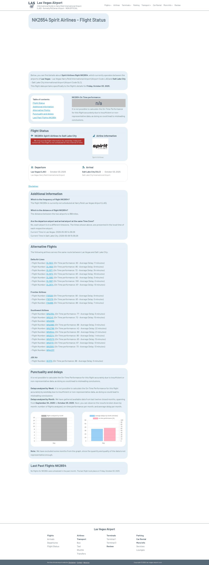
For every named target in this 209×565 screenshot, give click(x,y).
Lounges (140, 550)
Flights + (107, 5)
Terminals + (126, 5)
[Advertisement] (104, 50)
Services (140, 546)
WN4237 (50, 350)
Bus (79, 542)
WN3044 (50, 332)
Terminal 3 (111, 542)
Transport (81, 539)
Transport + (146, 5)
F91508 (49, 295)
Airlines (116, 5)
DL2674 (49, 284)
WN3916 (50, 346)
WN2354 (50, 313)
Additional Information (43, 106)
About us (86, 562)
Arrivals (50, 539)
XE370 (49, 361)
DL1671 (49, 270)
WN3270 (50, 339)
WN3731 (50, 342)
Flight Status (39, 103)
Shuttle (80, 550)
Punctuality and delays (43, 113)
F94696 (49, 303)
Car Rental (157, 5)
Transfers (81, 553)
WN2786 (50, 328)
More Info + (168, 5)
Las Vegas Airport (49, 2)
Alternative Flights (41, 110)
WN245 (49, 317)
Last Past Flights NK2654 (44, 117)
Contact (79, 562)
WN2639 (50, 321)
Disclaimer (72, 562)
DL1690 (49, 277)
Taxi (79, 546)
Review (177, 5)
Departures (52, 542)
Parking (136, 5)
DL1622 (49, 263)
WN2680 (50, 324)
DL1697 (49, 281)
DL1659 (49, 266)
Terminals (111, 535)
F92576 (49, 299)
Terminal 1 (111, 539)
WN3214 (50, 335)
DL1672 (49, 274)
